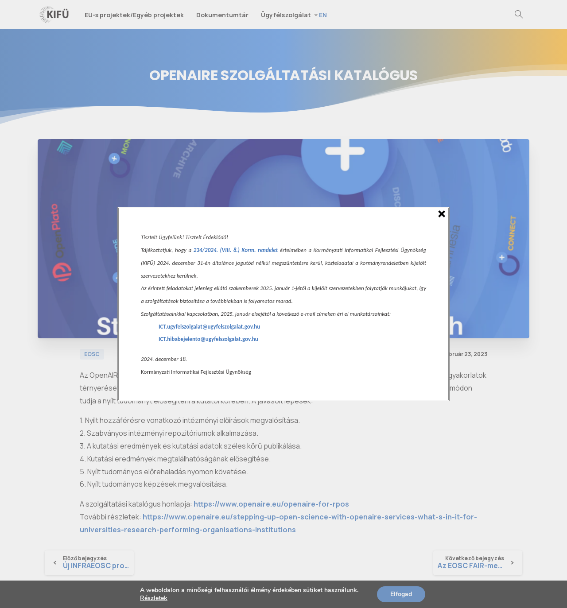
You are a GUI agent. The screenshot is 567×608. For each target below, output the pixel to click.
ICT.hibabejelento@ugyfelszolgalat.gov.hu (208, 339)
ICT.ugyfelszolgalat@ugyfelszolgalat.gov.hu (209, 326)
